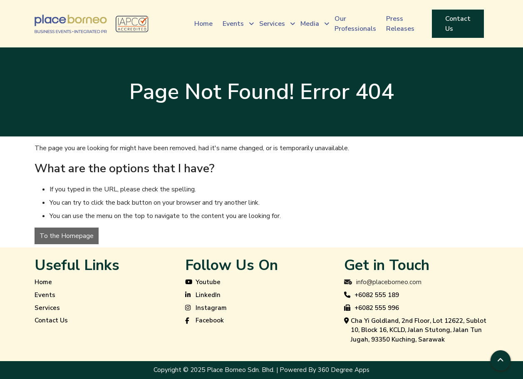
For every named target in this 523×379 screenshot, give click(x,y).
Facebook (204, 320)
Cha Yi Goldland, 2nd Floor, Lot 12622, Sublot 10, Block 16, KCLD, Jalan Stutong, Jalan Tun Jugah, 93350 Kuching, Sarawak (415, 330)
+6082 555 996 (371, 308)
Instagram (206, 308)
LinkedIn (203, 295)
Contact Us (51, 320)
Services (47, 308)
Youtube (203, 282)
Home (43, 282)
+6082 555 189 (371, 295)
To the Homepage (67, 235)
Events (45, 295)
